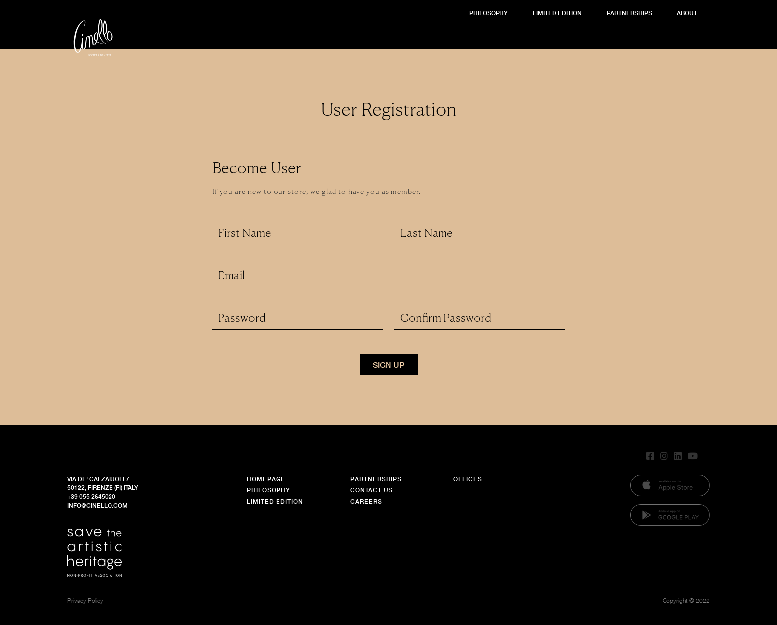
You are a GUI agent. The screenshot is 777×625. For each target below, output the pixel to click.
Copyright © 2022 (686, 600)
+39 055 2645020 (91, 496)
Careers (366, 501)
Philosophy (488, 13)
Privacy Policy (85, 600)
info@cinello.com (97, 505)
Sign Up (389, 364)
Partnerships (629, 13)
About (687, 13)
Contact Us (371, 490)
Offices (467, 478)
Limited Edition (557, 13)
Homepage (266, 478)
